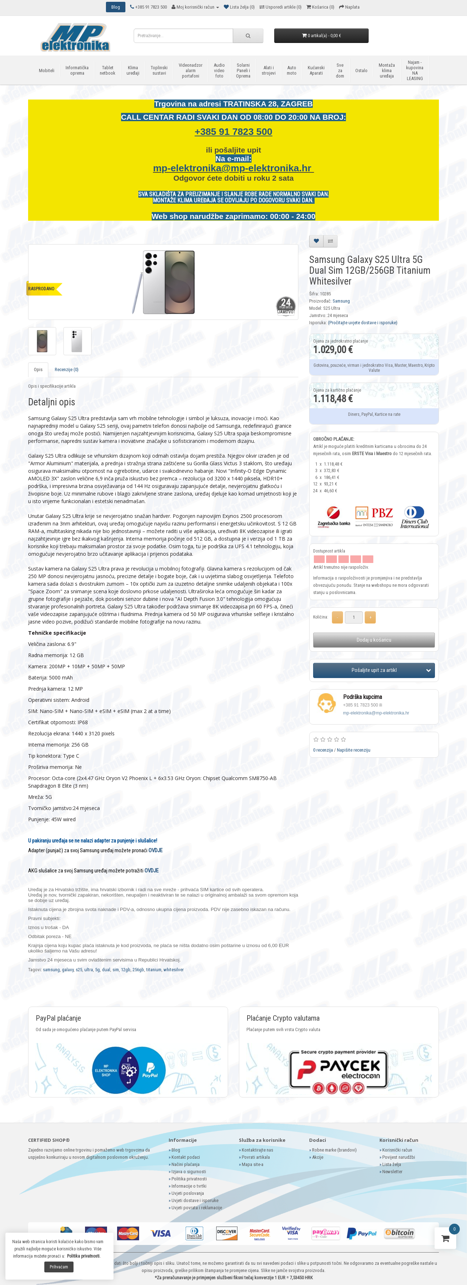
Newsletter (392, 1171)
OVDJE (155, 850)
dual (106, 969)
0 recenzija (323, 750)
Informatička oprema (77, 70)
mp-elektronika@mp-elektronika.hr (233, 168)
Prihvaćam (59, 1266)
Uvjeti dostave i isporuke (195, 1200)
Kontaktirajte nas (257, 1150)
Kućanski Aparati (316, 70)
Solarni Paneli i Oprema (243, 70)
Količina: (320, 617)
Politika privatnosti (189, 1178)
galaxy (68, 969)
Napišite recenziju (353, 750)
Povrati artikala (256, 1157)
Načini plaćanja (186, 1164)
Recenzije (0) (67, 369)
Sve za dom (340, 70)
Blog (176, 1150)
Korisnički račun (397, 1150)
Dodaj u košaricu (374, 640)
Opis (38, 369)
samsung (51, 969)
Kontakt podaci (186, 1157)
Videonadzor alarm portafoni (191, 70)
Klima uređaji (132, 70)
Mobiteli (46, 70)
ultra (88, 969)
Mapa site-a (252, 1164)
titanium (153, 969)
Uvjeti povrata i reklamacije (197, 1207)
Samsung (341, 301)
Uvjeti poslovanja (188, 1193)
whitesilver (174, 969)
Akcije (317, 1157)
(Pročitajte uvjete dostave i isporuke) (362, 322)
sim (115, 969)
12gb (125, 969)
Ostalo (361, 70)
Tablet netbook (107, 70)
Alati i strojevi (269, 70)
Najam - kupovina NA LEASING (414, 70)
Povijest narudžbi (398, 1157)
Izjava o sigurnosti (189, 1171)
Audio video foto (219, 70)
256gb (138, 969)
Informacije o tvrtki (189, 1186)
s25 (79, 969)
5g (97, 969)
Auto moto (292, 70)
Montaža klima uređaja (387, 70)
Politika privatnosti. (84, 1256)
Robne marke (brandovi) (334, 1150)
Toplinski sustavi (159, 70)
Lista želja (391, 1164)
